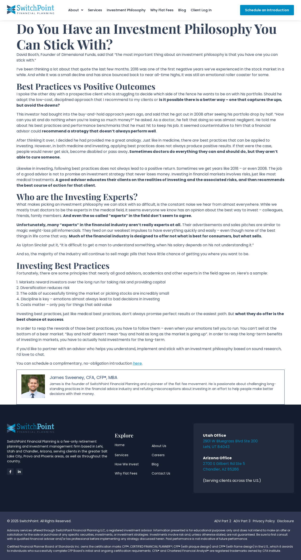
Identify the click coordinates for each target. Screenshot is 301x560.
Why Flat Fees (162, 10)
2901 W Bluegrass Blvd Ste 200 (230, 441)
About (75, 10)
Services (95, 10)
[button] (76, 10)
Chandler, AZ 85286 (221, 469)
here (137, 363)
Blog (182, 10)
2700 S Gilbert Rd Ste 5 (224, 463)
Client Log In (201, 10)
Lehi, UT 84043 (216, 446)
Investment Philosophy (126, 10)
